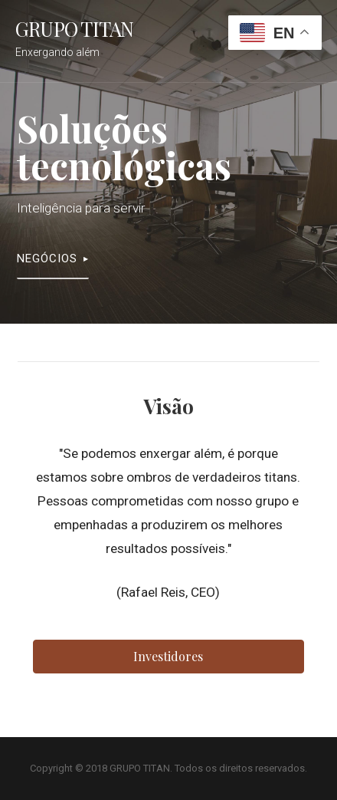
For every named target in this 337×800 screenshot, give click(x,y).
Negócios (47, 258)
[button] (168, 656)
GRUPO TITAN (74, 28)
